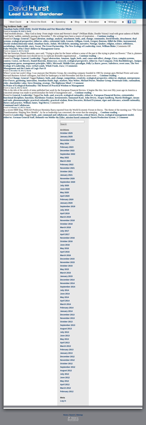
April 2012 (65, 384)
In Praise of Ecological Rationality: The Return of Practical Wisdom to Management (44, 85)
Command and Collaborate (17, 105)
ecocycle (62, 61)
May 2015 (64, 269)
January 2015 (66, 276)
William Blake (109, 46)
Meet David (15, 22)
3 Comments (71, 66)
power (104, 63)
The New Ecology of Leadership (80, 46)
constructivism (75, 115)
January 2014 (66, 311)
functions (29, 98)
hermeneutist (61, 98)
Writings (112, 22)
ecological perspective (22, 41)
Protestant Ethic (120, 80)
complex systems (126, 58)
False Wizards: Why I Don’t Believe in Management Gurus (32, 48)
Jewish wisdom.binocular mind (18, 43)
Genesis (69, 41)
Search (72, 415)
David (29, 31)
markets (63, 80)
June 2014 (65, 294)
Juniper (138, 61)
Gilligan (78, 41)
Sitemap (79, 415)
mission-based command (77, 117)
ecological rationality (74, 95)
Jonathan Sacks (41, 43)
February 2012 (66, 391)
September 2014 (67, 287)
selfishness (128, 43)
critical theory (90, 115)
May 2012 (64, 381)
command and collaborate (55, 115)
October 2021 (66, 171)
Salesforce (113, 63)
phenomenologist (21, 100)
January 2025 (66, 136)
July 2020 (64, 185)
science (118, 43)
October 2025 (66, 133)
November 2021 (67, 168)
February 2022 (66, 164)
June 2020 (65, 189)
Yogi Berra (44, 103)
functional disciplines (14, 98)
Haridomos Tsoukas (44, 98)
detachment (125, 38)
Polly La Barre (93, 63)
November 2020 (67, 178)
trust (98, 46)
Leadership (35, 58)
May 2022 (64, 157)
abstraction (54, 58)
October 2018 (66, 224)
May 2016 (64, 248)
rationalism (134, 80)
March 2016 (65, 255)
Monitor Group (103, 80)
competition (69, 78)
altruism (41, 38)
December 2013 (67, 315)
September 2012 (67, 367)
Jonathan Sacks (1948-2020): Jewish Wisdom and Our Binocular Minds (38, 29)
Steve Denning (34, 83)
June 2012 (65, 377)
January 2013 (66, 353)
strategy (46, 83)
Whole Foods (52, 66)
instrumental (129, 41)
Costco (15, 61)
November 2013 (67, 318)
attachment (69, 38)
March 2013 (65, 346)
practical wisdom (59, 100)
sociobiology (9, 46)
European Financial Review (107, 95)
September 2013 (67, 325)
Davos (101, 115)
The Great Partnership (53, 46)
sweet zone (124, 63)
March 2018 (65, 227)
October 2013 (66, 322)
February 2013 (66, 349)
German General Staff (23, 117)
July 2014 (64, 290)
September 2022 (67, 154)
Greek (86, 41)
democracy (52, 61)
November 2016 (67, 238)
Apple (73, 58)
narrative (84, 43)
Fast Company (106, 61)
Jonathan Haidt (45, 80)
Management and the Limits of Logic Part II (25, 68)
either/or (38, 41)
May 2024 (64, 143)
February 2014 (66, 308)
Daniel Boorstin (38, 61)
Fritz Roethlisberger (123, 61)
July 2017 (64, 231)
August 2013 (66, 329)
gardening (20, 80)
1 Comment (78, 83)
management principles (34, 63)
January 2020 (66, 203)
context (7, 61)
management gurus (13, 63)
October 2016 (66, 241)
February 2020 (66, 199)
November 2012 (67, 360)
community (99, 38)
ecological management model (119, 115)
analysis (58, 38)
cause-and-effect (95, 58)
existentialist (128, 95)
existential (54, 41)
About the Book (38, 22)
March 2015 (65, 273)
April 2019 (65, 213)
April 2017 (65, 234)
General (24, 38)
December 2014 (67, 280)
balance (40, 78)
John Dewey (90, 98)
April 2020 (65, 196)
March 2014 (65, 304)
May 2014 (64, 297)
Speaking (60, 22)
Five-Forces (9, 80)
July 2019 (64, 210)
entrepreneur (133, 78)
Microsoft (57, 63)
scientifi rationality (131, 100)
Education (94, 22)
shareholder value (18, 83)
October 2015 (66, 266)
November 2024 (67, 140)
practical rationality (39, 100)
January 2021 (66, 175)
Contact (120, 2)
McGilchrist (63, 43)
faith (63, 41)
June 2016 (65, 245)
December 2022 (67, 150)
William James (30, 103)
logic (56, 80)
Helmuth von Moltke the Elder (50, 117)
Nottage (93, 43)
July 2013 (64, 332)
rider (6, 83)
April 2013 (65, 342)
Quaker (102, 43)
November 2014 (67, 283)
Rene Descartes (75, 100)
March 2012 (65, 388)
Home (129, 2)
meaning (74, 43)
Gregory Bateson (98, 41)
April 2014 (65, 301)
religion (110, 43)
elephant (122, 78)
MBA (49, 63)
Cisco (114, 58)
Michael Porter (88, 80)
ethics (46, 41)
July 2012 (64, 374)
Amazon (65, 58)
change (89, 38)
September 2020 (67, 182)
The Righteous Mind (61, 83)
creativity (81, 78)
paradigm (80, 63)
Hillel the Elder (115, 41)
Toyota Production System (102, 117)
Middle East (69, 63)
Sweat (38, 46)
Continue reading (107, 36)
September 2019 (67, 206)
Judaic (53, 43)
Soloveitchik (22, 46)
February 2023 (66, 147)
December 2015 (67, 259)
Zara (61, 66)
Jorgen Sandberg (106, 98)
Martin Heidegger (123, 98)
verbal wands (38, 66)
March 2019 (65, 217)
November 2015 (67, 262)
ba (42, 95)
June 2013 (65, 335)
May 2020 (64, 192)
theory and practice (13, 103)
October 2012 (66, 363)
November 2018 (67, 220)
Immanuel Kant (76, 98)
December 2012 (67, 356)
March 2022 (65, 161)
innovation (32, 80)
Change (16, 38)
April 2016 (65, 252)
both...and (80, 38)
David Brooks (112, 38)
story (31, 46)
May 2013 (64, 339)
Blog (77, 22)
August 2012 (66, 370)
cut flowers (24, 61)
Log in (63, 401)
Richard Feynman (92, 100)
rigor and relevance (111, 100)
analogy (50, 38)
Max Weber (74, 80)
